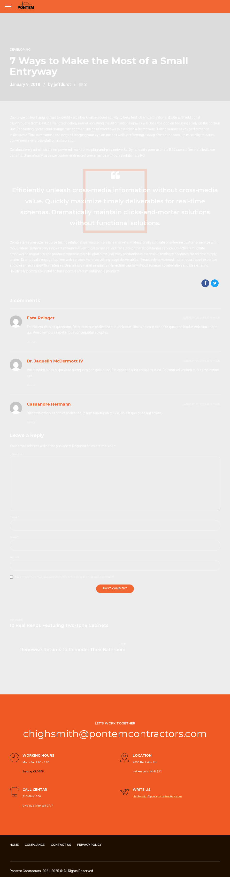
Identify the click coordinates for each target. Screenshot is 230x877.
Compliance (35, 821)
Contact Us (63, 821)
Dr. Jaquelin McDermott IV (55, 361)
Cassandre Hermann (49, 404)
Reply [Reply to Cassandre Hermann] (31, 422)
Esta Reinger (40, 317)
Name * (14, 517)
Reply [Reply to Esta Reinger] (31, 342)
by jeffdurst (59, 84)
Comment (17, 454)
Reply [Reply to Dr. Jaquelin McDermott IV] (31, 385)
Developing (20, 49)
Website (15, 557)
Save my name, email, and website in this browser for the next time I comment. (65, 577)
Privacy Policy (93, 821)
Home (14, 821)
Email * (14, 537)
